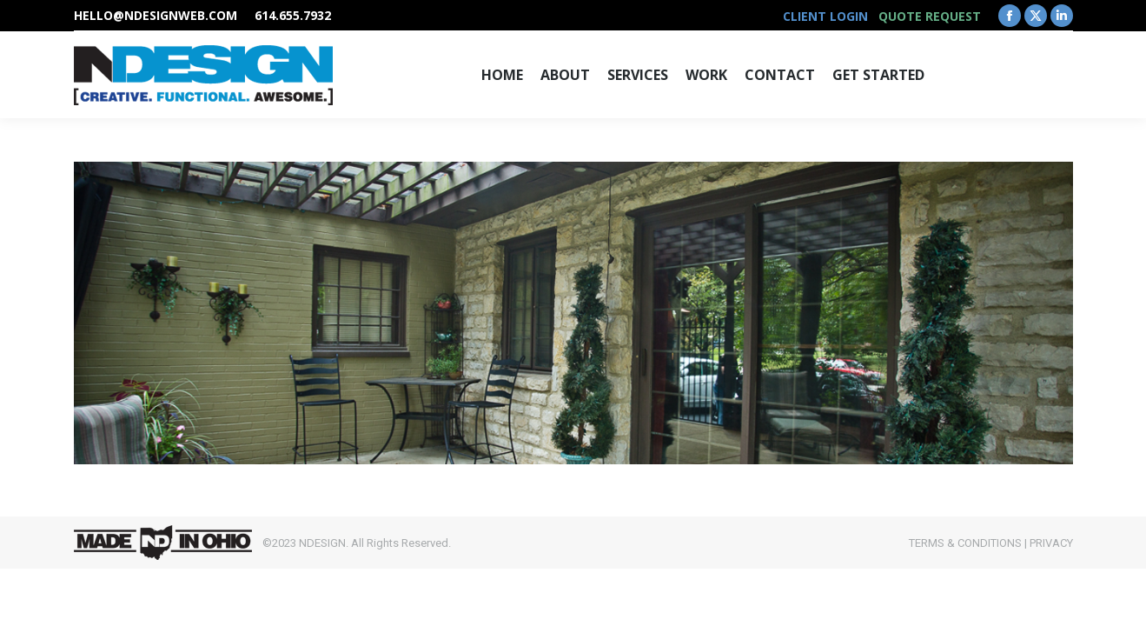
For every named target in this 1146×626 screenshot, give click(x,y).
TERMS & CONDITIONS (965, 542)
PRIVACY (1051, 542)
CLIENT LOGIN (825, 16)
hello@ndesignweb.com (155, 15)
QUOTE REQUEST (929, 16)
